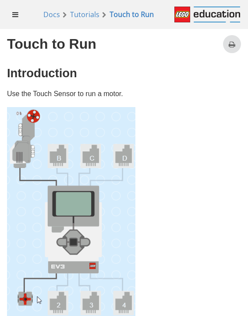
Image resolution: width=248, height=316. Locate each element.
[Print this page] (232, 44)
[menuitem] (15, 14)
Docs (51, 14)
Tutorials (84, 14)
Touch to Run (132, 14)
